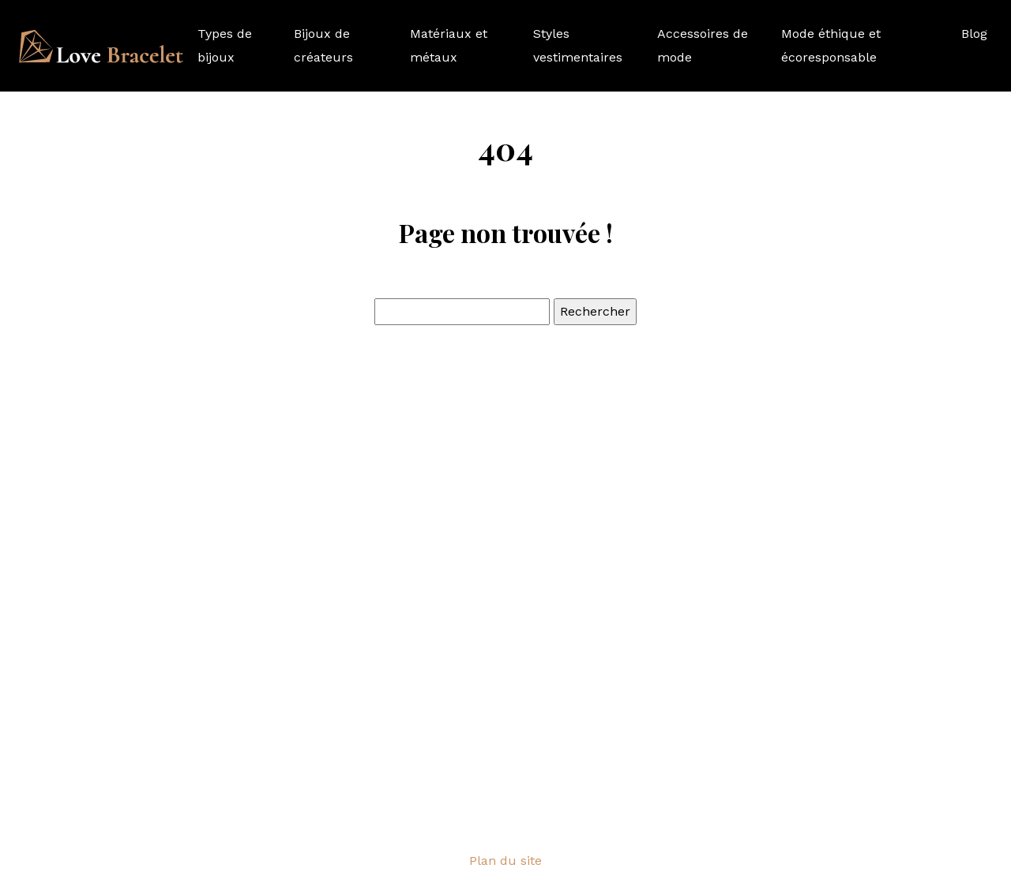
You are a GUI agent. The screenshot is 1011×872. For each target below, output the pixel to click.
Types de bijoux (224, 45)
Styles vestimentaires (577, 45)
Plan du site (505, 860)
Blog (974, 33)
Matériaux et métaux (448, 45)
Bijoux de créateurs (323, 45)
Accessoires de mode (702, 45)
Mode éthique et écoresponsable (831, 45)
